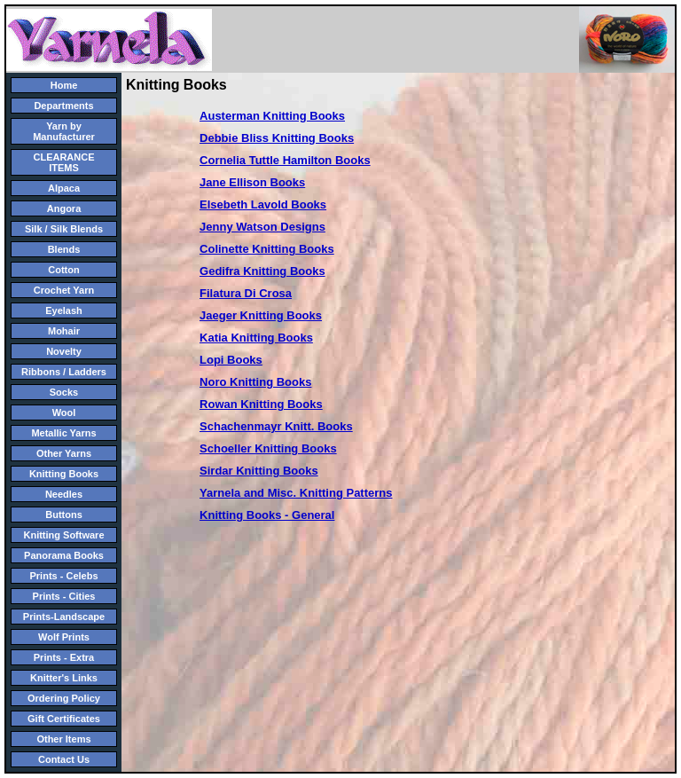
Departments (63, 105)
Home (64, 85)
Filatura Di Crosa (246, 293)
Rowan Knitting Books (261, 404)
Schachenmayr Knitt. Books (276, 426)
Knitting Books (63, 473)
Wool (64, 412)
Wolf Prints (64, 637)
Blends (64, 249)
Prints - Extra (64, 657)
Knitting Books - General (267, 515)
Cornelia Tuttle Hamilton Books (285, 160)
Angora (64, 208)
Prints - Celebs (63, 575)
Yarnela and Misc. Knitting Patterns (296, 492)
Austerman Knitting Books (272, 115)
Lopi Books (231, 359)
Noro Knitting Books (255, 382)
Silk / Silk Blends (64, 229)
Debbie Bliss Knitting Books (277, 138)
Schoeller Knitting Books (268, 448)
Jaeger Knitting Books (261, 315)
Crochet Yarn (64, 290)
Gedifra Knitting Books (262, 271)
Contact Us (64, 759)
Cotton (63, 269)
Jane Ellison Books (252, 182)
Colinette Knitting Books (267, 248)
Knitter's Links (64, 677)
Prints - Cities (64, 596)
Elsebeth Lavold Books (263, 204)
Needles (63, 494)
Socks (64, 392)
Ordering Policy (63, 698)
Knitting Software (63, 535)
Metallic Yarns (63, 433)
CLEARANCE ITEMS (63, 162)
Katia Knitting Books (256, 337)
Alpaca (64, 188)
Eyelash (63, 310)
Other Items (63, 739)
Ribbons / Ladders (63, 371)
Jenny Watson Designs (262, 226)
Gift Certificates (63, 718)
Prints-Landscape (64, 616)
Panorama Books (64, 555)
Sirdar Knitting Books (259, 470)
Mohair (64, 331)
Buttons (63, 514)
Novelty (64, 351)
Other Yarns (63, 453)
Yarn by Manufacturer (64, 131)
